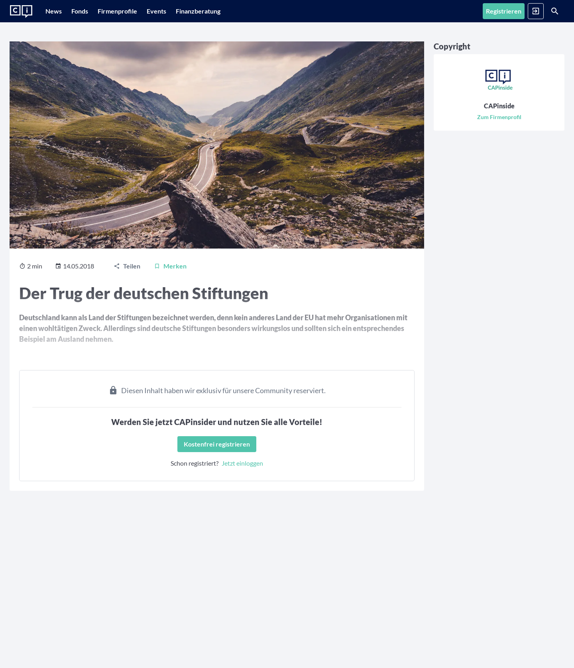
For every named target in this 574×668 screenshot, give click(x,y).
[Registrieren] (463, 11)
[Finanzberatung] (230, 11)
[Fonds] (91, 11)
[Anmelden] (505, 11)
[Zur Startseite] (21, 12)
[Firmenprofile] (137, 11)
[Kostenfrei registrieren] (168, 432)
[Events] (184, 11)
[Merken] (170, 254)
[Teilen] (127, 254)
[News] (57, 11)
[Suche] (544, 11)
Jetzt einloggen (194, 450)
